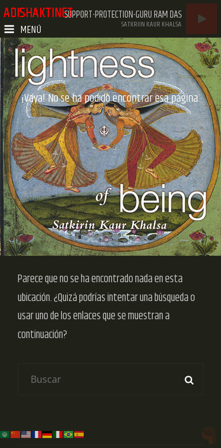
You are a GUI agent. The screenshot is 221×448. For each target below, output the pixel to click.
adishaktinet (38, 13)
